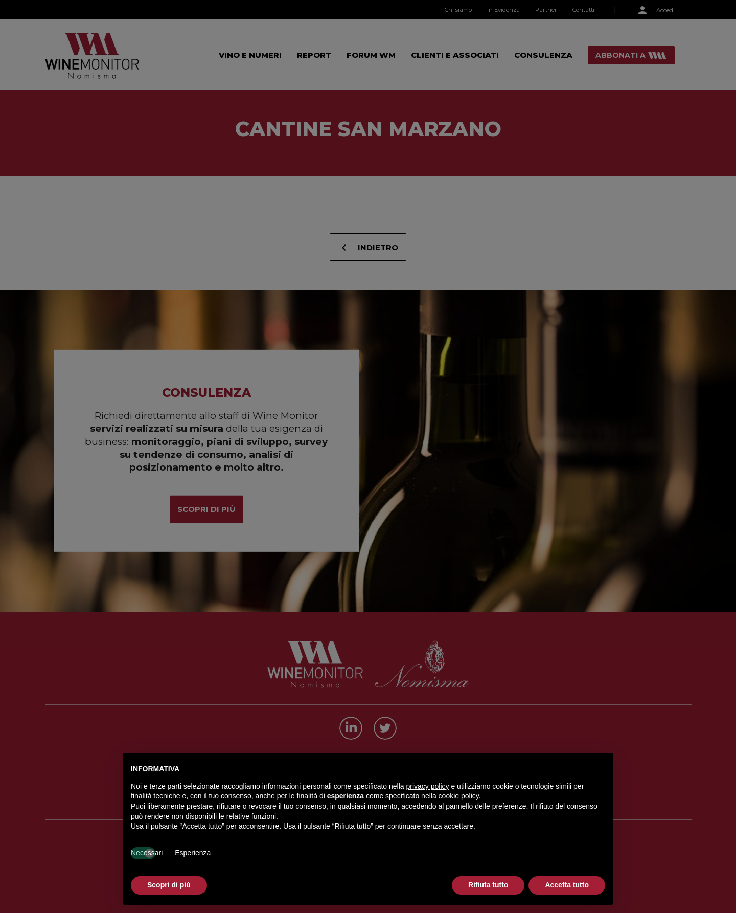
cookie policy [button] (459, 796)
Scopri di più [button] (169, 885)
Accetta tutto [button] (567, 885)
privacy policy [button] (427, 786)
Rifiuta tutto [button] (488, 885)
